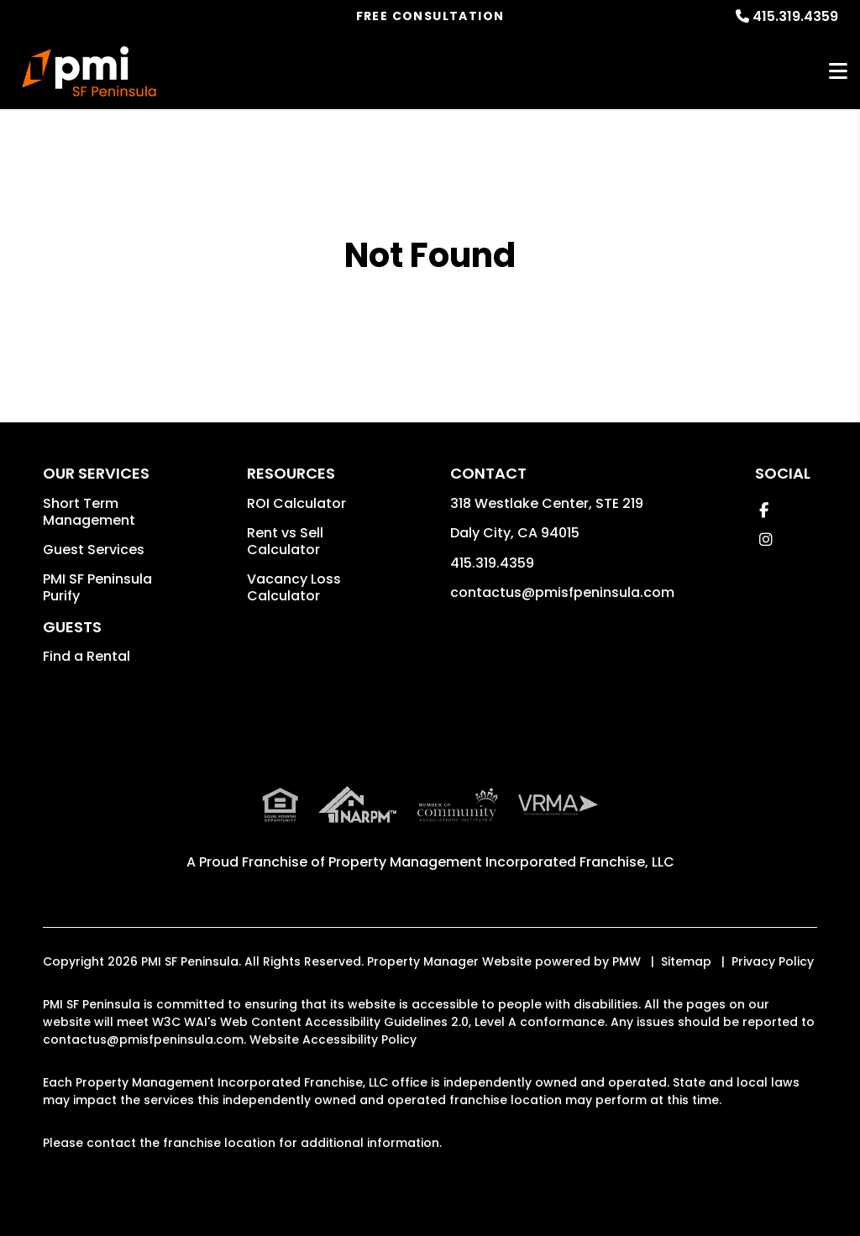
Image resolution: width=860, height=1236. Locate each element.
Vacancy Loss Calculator (294, 587)
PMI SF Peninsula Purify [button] (97, 587)
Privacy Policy (773, 961)
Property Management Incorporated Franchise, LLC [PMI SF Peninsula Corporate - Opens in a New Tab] (501, 862)
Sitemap (686, 961)
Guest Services (93, 549)
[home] (89, 71)
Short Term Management (89, 512)
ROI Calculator (296, 503)
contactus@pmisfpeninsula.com (562, 592)
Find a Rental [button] (86, 656)
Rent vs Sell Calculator (285, 541)
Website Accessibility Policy (333, 1039)
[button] (764, 510)
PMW (626, 961)
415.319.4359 (795, 16)
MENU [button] (838, 71)
